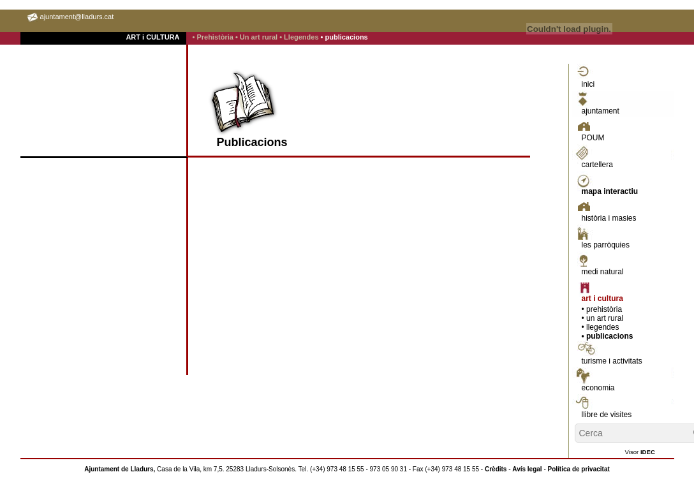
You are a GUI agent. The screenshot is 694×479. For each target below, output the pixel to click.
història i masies (609, 218)
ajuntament (600, 111)
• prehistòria (602, 309)
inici (588, 84)
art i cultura (602, 298)
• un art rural (603, 318)
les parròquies (606, 244)
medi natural (603, 271)
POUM (593, 137)
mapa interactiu (610, 191)
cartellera (597, 164)
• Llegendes (299, 37)
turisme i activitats (612, 361)
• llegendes (600, 327)
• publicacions (344, 37)
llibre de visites (607, 414)
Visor (640, 451)
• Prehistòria (214, 37)
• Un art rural (257, 37)
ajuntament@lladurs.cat (77, 16)
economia (598, 387)
